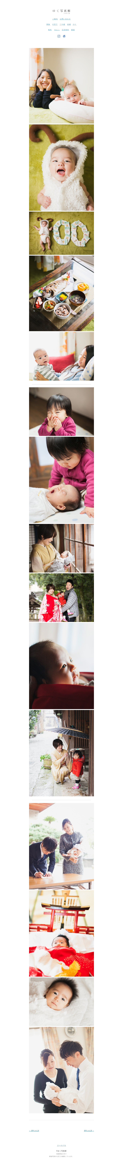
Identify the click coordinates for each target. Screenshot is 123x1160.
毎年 (50, 30)
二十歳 (62, 24)
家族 (48, 24)
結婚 (69, 24)
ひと (75, 24)
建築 (73, 30)
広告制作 (65, 30)
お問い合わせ (65, 19)
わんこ (57, 30)
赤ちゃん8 (89, 1130)
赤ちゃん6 (34, 1130)
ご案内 (55, 19)
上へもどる (61, 1145)
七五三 (55, 24)
